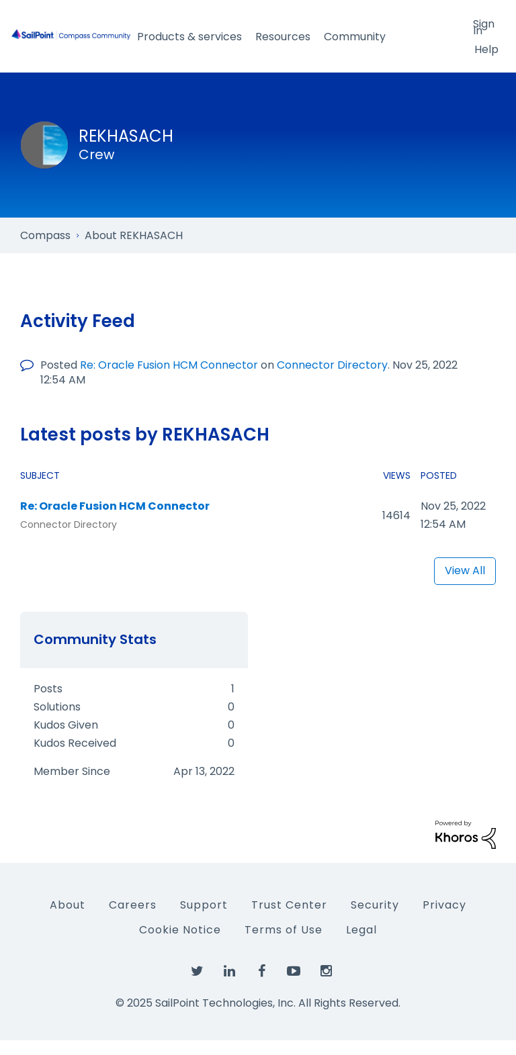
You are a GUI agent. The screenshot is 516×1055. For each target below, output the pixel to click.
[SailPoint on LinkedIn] (229, 971)
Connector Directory (332, 365)
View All (465, 570)
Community (355, 36)
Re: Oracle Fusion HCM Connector (169, 365)
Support (204, 905)
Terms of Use (283, 929)
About (67, 905)
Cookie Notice (180, 929)
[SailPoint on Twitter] (196, 971)
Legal (361, 929)
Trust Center (289, 905)
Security (375, 905)
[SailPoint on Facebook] (261, 971)
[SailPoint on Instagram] (325, 971)
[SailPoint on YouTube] (293, 971)
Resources (282, 36)
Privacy (444, 905)
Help (486, 49)
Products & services (189, 36)
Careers (133, 905)
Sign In (483, 26)
